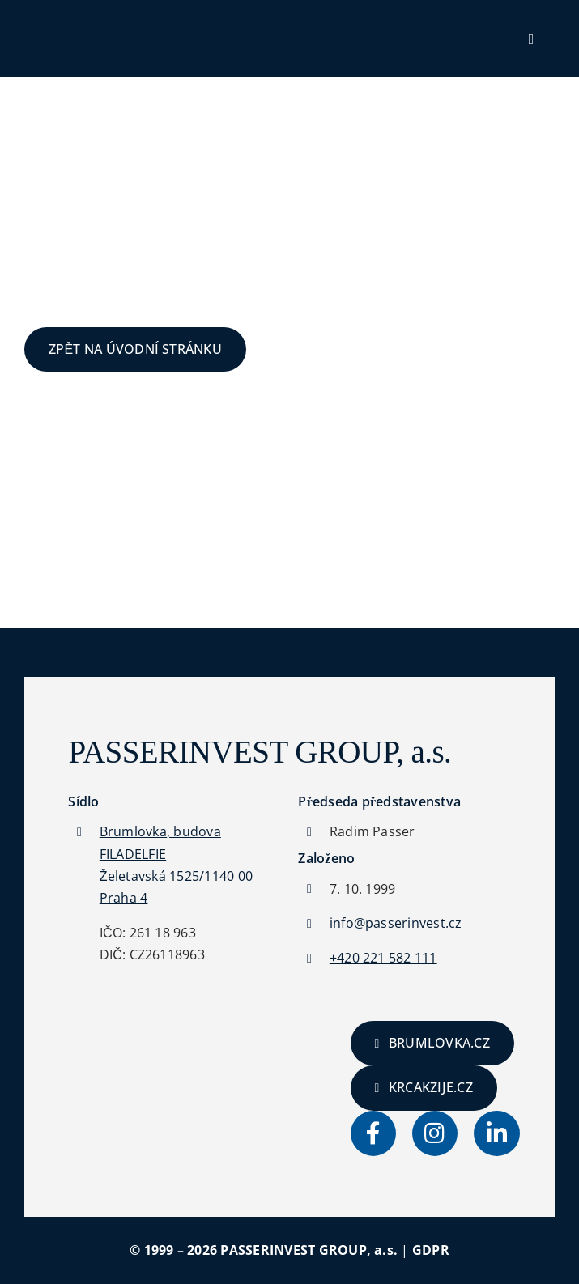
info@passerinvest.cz (396, 923)
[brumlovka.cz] (432, 1043)
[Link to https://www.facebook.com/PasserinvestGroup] (373, 1133)
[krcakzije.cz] (424, 1087)
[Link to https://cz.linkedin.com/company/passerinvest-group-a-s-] (496, 1133)
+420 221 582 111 (383, 958)
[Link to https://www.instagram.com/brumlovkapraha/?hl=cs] (435, 1133)
